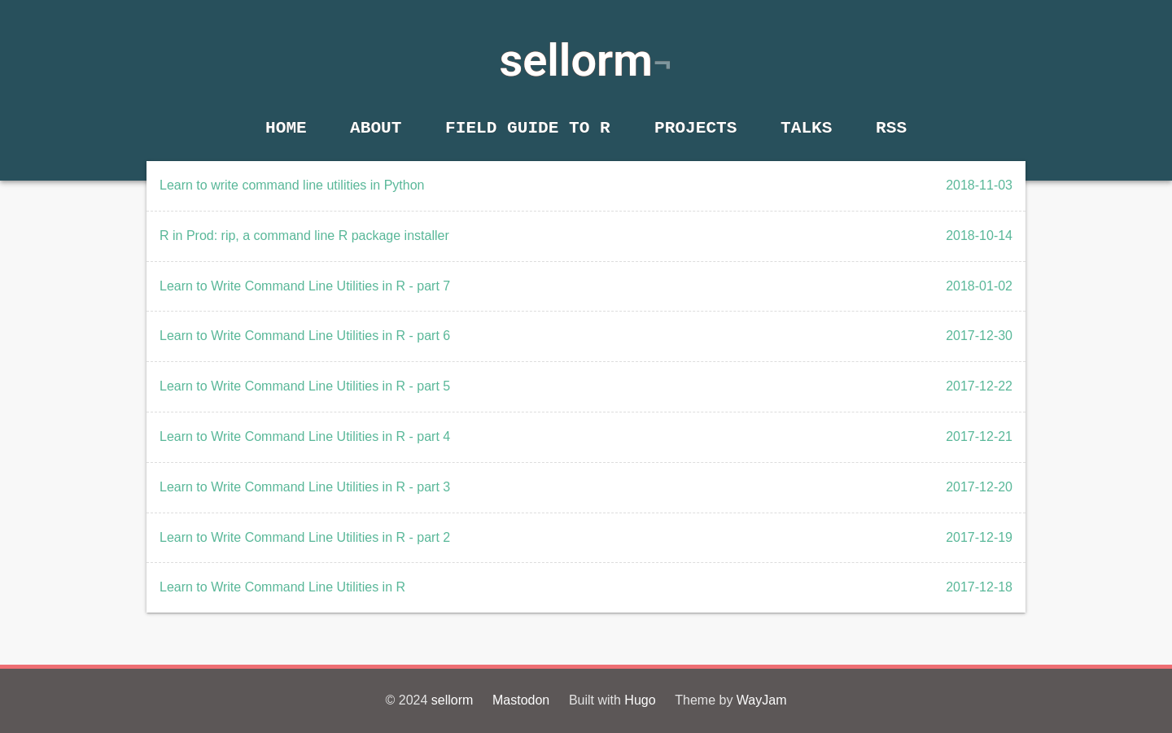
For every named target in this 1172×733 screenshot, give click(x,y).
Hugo (639, 700)
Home (286, 127)
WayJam (762, 700)
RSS (891, 127)
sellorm (576, 60)
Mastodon (520, 700)
